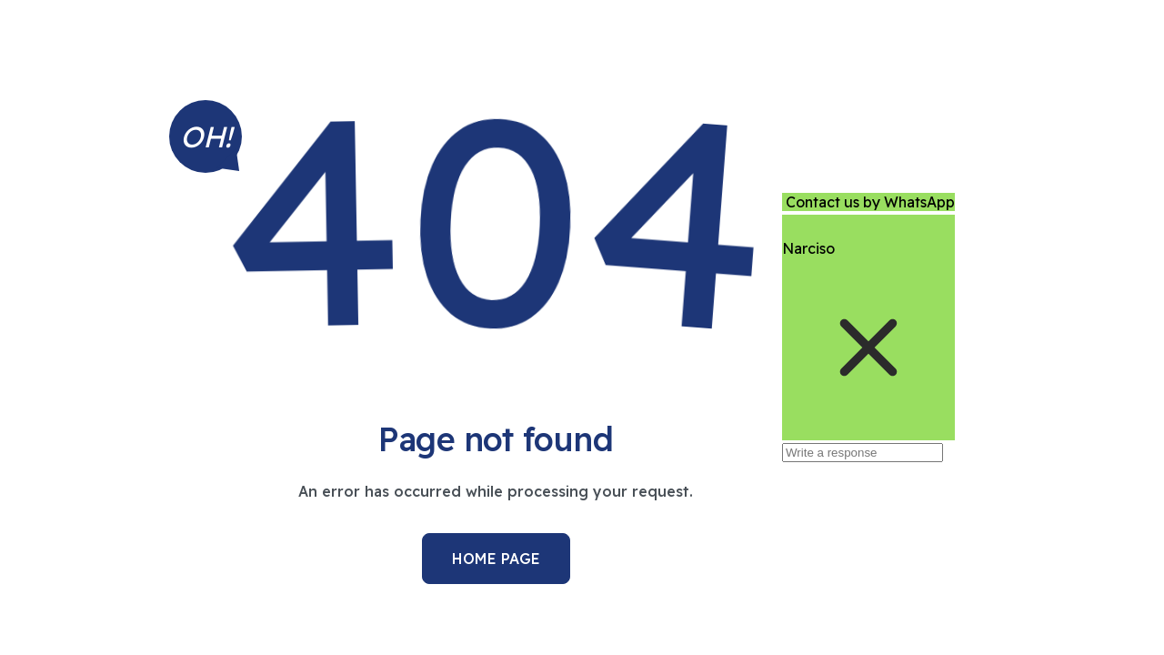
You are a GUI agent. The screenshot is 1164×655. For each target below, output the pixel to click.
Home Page (496, 558)
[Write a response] (862, 452)
